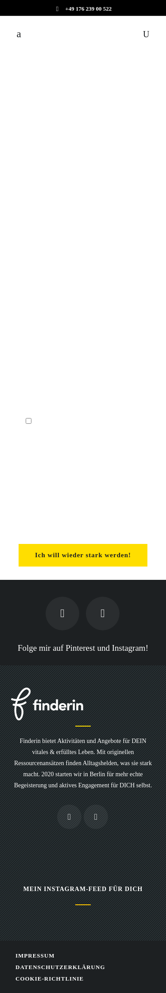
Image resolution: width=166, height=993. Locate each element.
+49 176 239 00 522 (88, 8)
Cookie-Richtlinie (49, 978)
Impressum (34, 955)
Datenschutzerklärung (60, 967)
